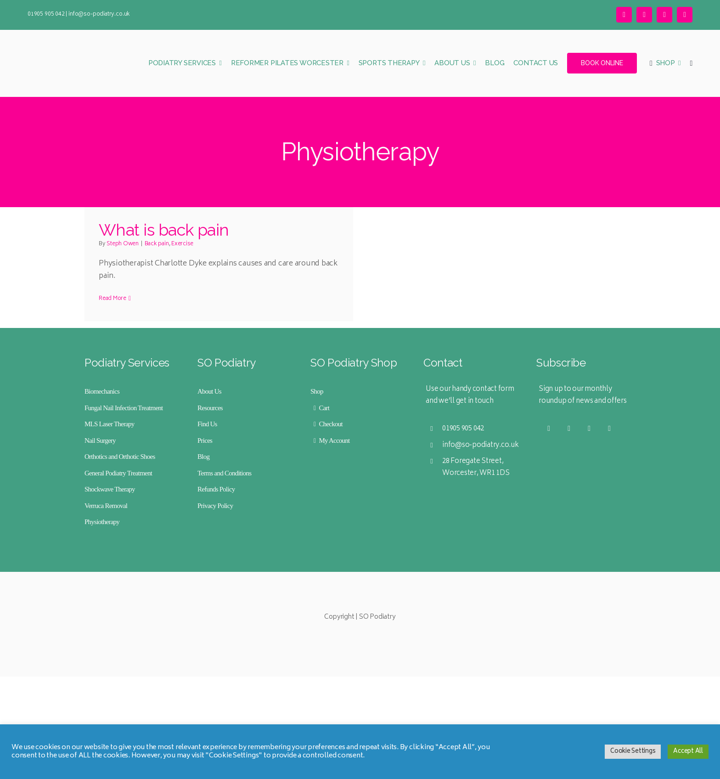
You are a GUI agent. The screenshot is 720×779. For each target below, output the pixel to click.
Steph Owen (123, 244)
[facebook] (664, 15)
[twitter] (624, 15)
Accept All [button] (688, 751)
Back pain (157, 244)
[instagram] (644, 15)
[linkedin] (684, 15)
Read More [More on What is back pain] (112, 299)
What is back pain (164, 229)
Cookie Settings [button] (632, 751)
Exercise (182, 244)
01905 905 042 (46, 14)
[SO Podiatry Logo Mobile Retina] (73, 42)
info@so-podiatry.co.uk (99, 14)
